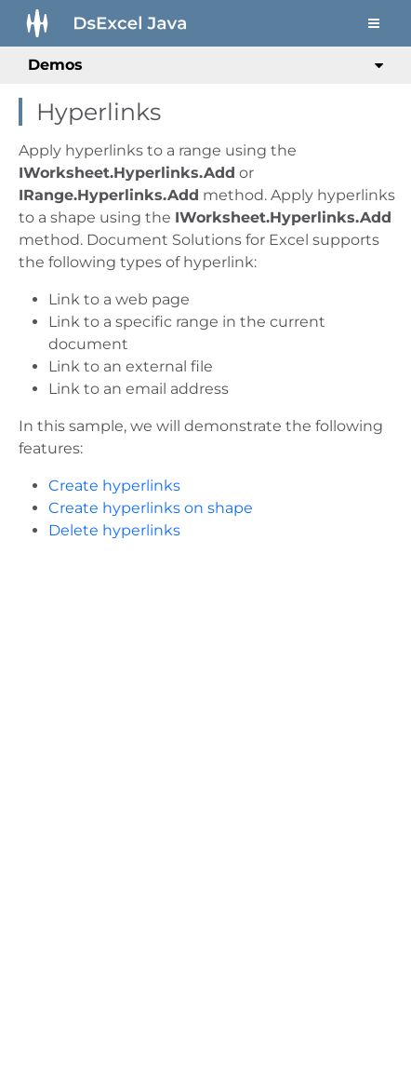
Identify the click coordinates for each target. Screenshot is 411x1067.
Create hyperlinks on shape (150, 508)
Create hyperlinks (114, 485)
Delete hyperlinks (114, 530)
